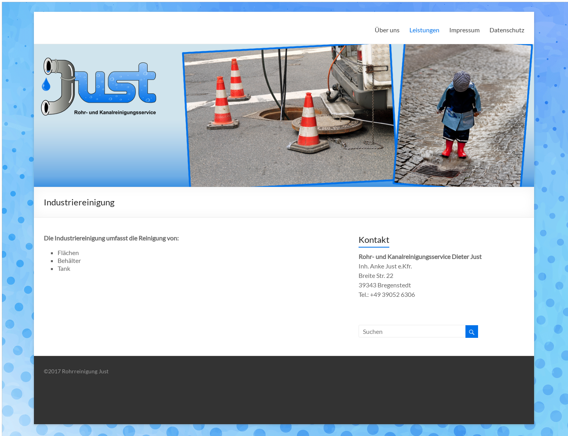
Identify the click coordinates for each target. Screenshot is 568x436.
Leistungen (424, 30)
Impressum (464, 30)
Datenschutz (507, 30)
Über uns (387, 30)
